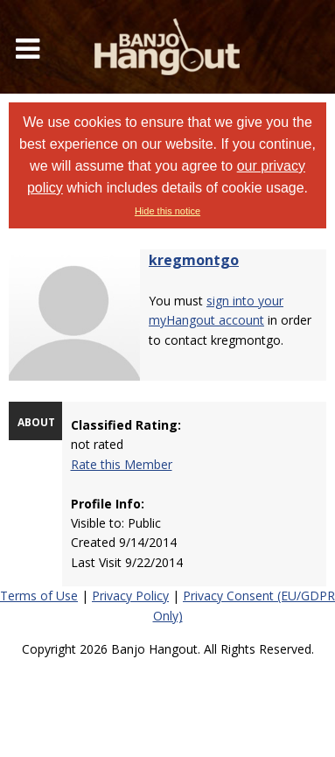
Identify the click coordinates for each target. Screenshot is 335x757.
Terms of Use (39, 595)
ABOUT (36, 422)
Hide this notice (167, 211)
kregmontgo (194, 260)
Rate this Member (121, 464)
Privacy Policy (130, 595)
